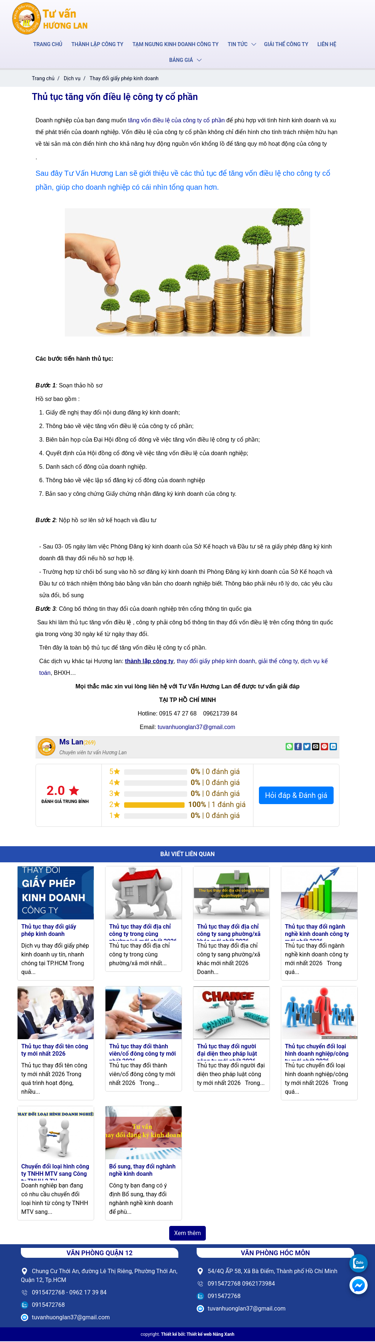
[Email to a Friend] (315, 747)
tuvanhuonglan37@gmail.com (196, 728)
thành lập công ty (149, 662)
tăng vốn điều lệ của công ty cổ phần (176, 121)
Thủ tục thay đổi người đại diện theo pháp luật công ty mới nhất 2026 (227, 1054)
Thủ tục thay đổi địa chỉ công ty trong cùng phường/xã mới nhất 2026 (143, 934)
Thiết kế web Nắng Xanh (210, 1335)
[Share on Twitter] (306, 747)
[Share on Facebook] (298, 747)
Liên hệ (325, 45)
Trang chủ (49, 45)
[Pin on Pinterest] (324, 747)
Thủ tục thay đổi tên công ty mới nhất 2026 (54, 1051)
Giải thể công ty (285, 45)
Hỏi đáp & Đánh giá (296, 796)
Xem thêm (187, 1233)
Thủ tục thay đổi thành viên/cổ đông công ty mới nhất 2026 (142, 1054)
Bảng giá (181, 61)
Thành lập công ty (98, 45)
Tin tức (236, 45)
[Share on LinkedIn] (333, 747)
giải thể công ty (277, 662)
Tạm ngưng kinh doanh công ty (175, 45)
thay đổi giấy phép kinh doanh (216, 662)
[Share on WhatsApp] (289, 747)
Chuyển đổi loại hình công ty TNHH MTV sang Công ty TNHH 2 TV (55, 1174)
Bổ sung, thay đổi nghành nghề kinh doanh (142, 1171)
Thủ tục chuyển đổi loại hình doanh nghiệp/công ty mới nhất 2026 (317, 1054)
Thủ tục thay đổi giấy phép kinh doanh (48, 931)
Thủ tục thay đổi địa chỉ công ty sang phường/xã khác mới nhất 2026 (228, 934)
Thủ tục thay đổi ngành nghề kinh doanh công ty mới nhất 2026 (317, 934)
